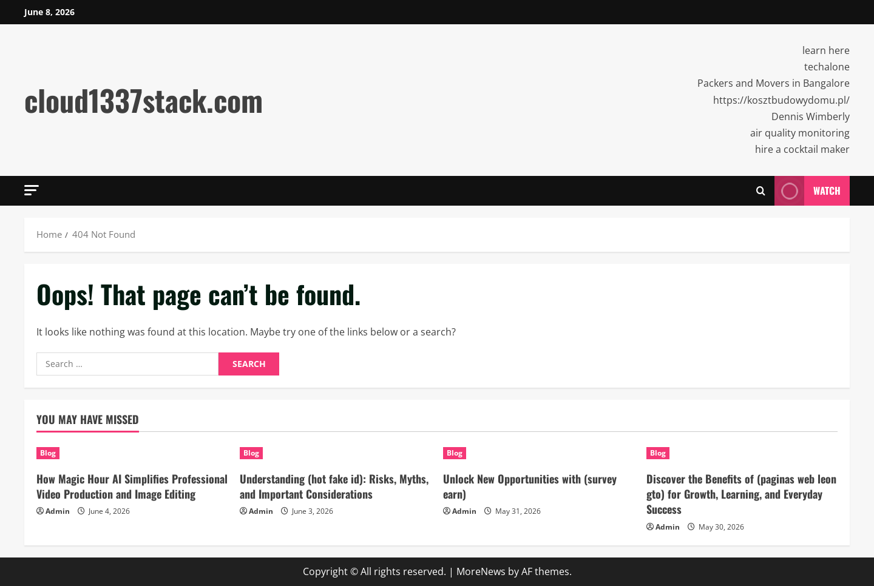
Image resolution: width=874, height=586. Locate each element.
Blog (48, 453)
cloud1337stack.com (143, 99)
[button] (31, 190)
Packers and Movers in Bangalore (773, 83)
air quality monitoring (800, 133)
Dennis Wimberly (810, 116)
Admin (58, 511)
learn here (826, 50)
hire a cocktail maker (802, 149)
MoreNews (481, 571)
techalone (827, 66)
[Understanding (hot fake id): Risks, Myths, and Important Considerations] (335, 453)
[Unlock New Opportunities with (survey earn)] (538, 453)
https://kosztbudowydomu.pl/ (781, 100)
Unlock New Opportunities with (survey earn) (530, 486)
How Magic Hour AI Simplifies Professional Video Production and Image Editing (132, 486)
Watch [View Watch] (807, 191)
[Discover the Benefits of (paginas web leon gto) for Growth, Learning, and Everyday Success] (742, 453)
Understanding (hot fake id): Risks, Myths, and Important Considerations (334, 486)
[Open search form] (760, 191)
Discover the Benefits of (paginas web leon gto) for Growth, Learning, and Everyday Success (741, 494)
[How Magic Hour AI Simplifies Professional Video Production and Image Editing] (132, 453)
